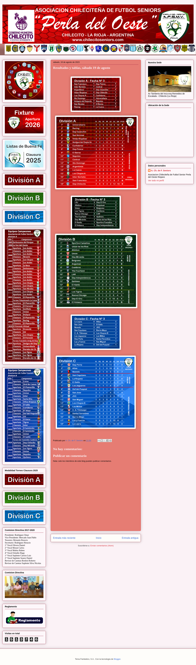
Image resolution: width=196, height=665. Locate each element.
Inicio (98, 538)
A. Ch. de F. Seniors (161, 170)
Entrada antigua (130, 538)
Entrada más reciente (64, 538)
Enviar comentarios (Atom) (102, 545)
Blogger (117, 659)
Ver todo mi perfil (156, 180)
